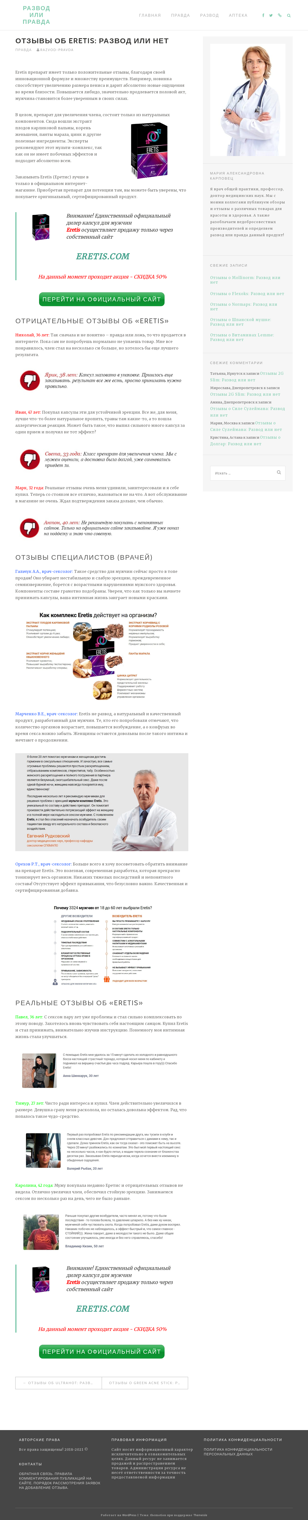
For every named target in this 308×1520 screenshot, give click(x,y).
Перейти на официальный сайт (101, 299)
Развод (209, 15)
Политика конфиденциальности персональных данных (238, 1451)
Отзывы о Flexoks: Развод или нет (247, 293)
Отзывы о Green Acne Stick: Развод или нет (148, 1383)
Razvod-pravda (57, 50)
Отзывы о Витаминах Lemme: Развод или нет (242, 337)
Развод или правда (36, 15)
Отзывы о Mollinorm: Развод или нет (245, 280)
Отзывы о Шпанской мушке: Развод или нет (240, 322)
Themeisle (200, 1515)
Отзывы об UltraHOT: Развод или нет (65, 1383)
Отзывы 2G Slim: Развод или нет (245, 394)
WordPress (129, 1515)
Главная (150, 15)
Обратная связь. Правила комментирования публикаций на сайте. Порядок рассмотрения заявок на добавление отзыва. (59, 1481)
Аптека (238, 15)
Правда (180, 15)
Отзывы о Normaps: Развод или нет (243, 306)
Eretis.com (102, 257)
